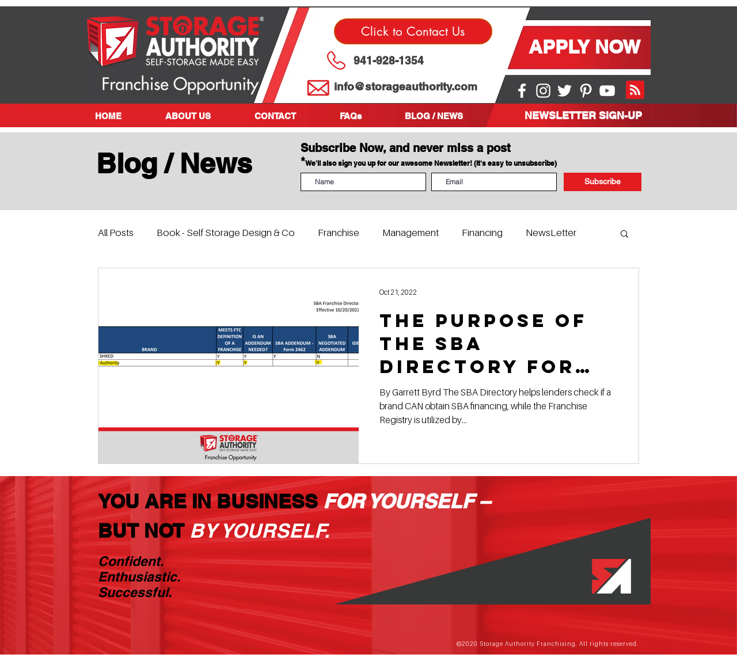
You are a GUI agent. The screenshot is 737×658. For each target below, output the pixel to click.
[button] (201, 116)
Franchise (338, 232)
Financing (482, 232)
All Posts (116, 232)
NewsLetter (551, 232)
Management (410, 232)
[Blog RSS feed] (635, 90)
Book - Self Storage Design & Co (226, 232)
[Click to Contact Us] (413, 31)
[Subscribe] (602, 182)
